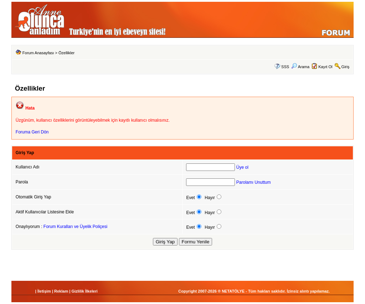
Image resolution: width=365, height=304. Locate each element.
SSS (285, 67)
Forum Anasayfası (38, 53)
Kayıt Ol (325, 67)
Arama (300, 67)
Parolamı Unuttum (253, 182)
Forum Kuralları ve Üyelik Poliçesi (75, 226)
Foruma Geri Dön (32, 132)
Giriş (345, 67)
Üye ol (242, 167)
